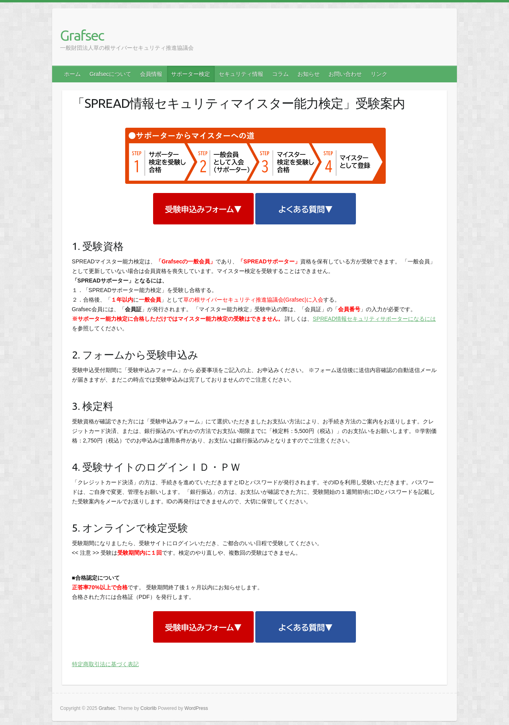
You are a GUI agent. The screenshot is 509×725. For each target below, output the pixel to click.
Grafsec (82, 35)
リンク (379, 74)
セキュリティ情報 (241, 74)
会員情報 (151, 74)
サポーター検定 (190, 74)
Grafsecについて (110, 74)
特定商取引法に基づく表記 (105, 664)
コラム (280, 74)
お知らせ (308, 74)
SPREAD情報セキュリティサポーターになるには (374, 319)
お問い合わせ (345, 74)
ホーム (72, 74)
